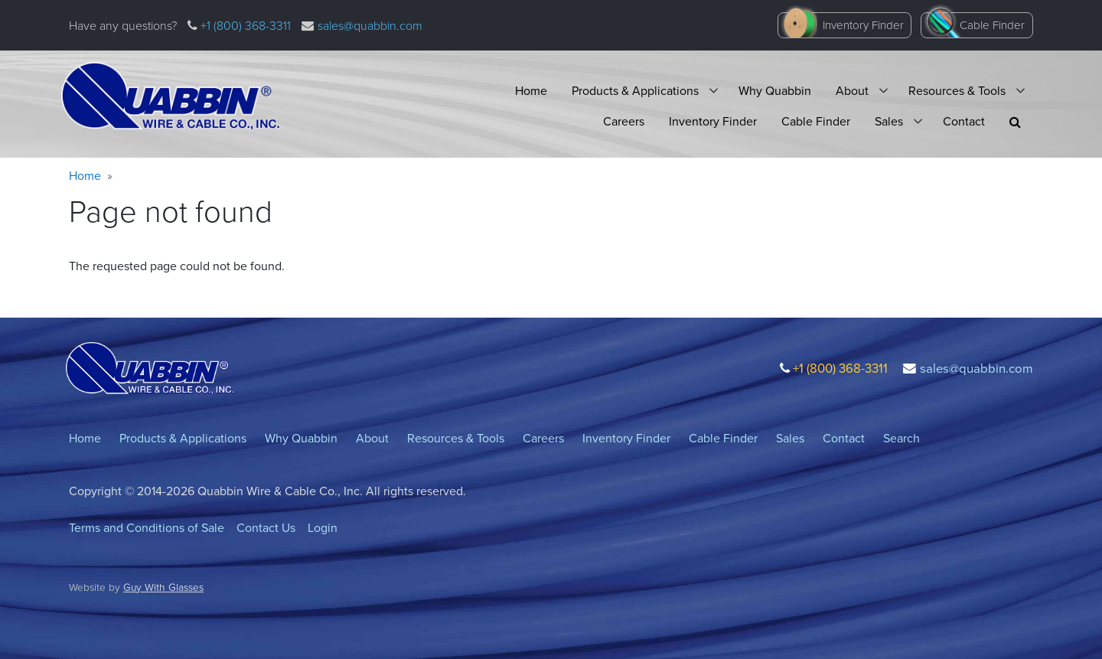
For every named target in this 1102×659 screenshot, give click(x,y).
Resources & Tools (957, 91)
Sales (889, 121)
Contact (964, 121)
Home (531, 91)
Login (322, 528)
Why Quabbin (774, 91)
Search (901, 438)
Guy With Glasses (163, 587)
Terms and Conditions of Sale (146, 528)
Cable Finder (992, 25)
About (852, 91)
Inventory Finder (863, 25)
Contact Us (265, 528)
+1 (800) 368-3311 (244, 25)
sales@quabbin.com (370, 25)
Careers (623, 121)
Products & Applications (635, 91)
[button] (1015, 122)
